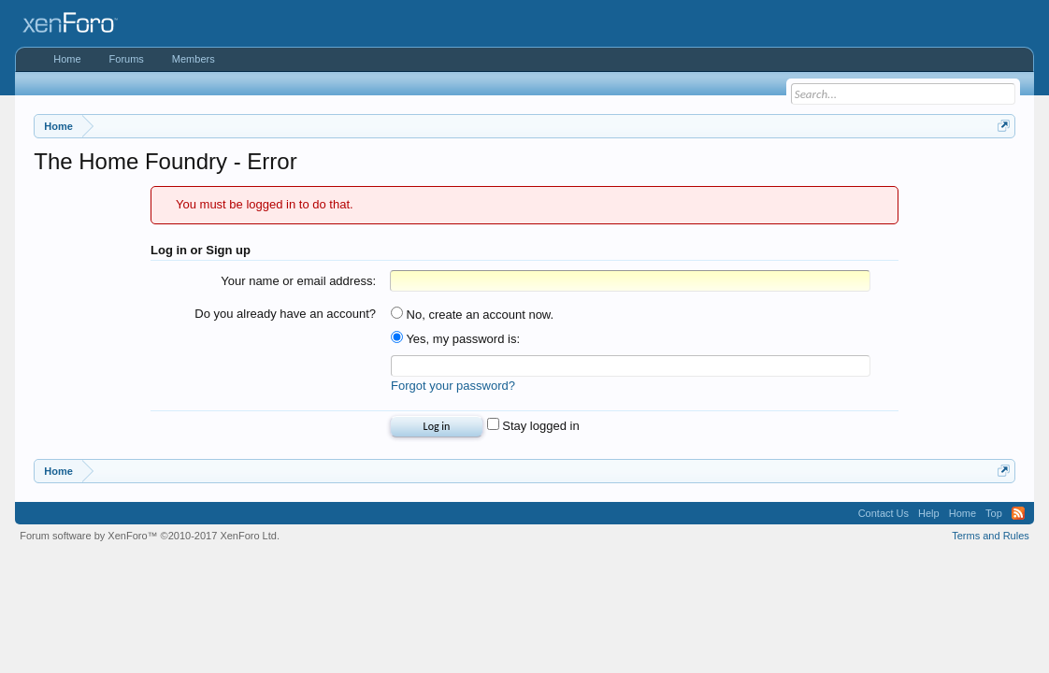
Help (929, 513)
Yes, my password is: (455, 339)
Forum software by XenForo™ (150, 535)
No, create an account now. (472, 315)
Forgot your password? (453, 386)
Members (193, 58)
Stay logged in (533, 426)
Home (66, 58)
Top (993, 513)
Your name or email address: (298, 281)
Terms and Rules (990, 535)
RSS (1018, 513)
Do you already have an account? (285, 314)
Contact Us (883, 513)
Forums (126, 58)
